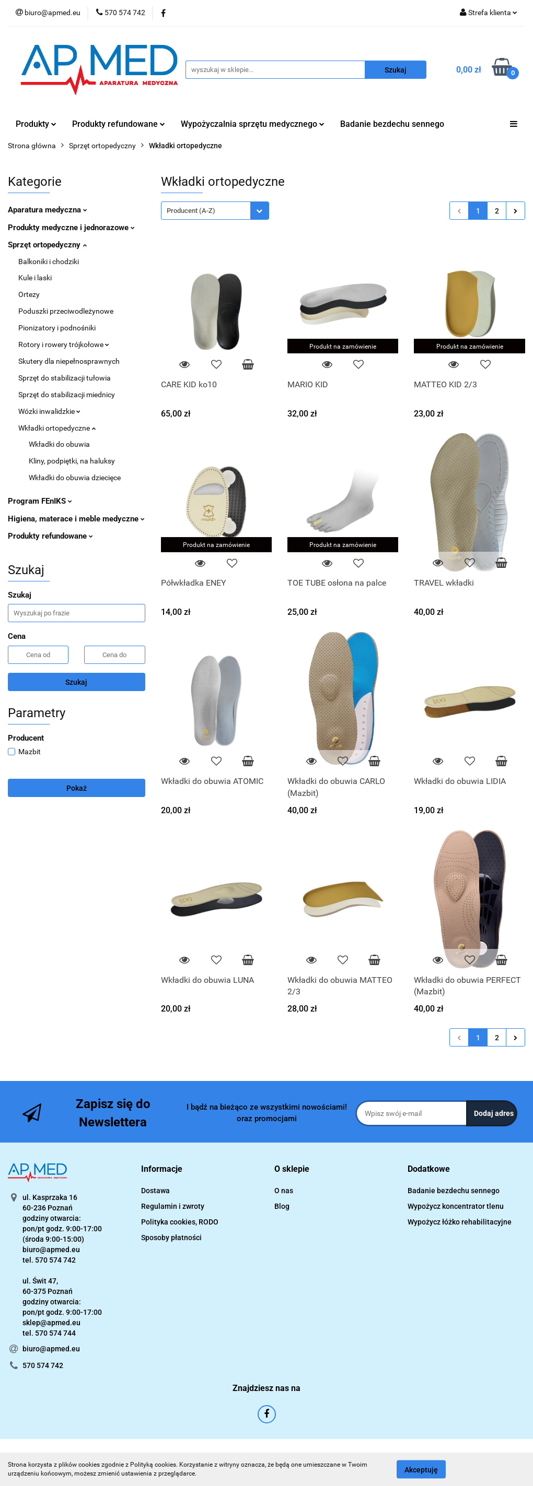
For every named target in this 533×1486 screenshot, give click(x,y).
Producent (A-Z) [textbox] (191, 211)
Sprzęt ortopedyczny (47, 244)
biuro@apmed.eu (51, 1349)
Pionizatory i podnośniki (57, 328)
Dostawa (155, 1190)
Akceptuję (421, 1469)
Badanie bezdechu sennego (392, 124)
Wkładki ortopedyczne (57, 428)
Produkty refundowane (118, 124)
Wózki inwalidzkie (49, 411)
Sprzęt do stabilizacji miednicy (66, 394)
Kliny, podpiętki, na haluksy (72, 461)
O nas (283, 1190)
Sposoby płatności (171, 1237)
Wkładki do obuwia (59, 444)
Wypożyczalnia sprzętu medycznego (253, 124)
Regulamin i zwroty (172, 1206)
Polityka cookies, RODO (179, 1222)
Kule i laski (35, 278)
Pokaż (76, 788)
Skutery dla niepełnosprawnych (69, 361)
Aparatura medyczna (47, 210)
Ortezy (29, 294)
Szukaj (76, 682)
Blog (281, 1206)
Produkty (36, 124)
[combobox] (215, 210)
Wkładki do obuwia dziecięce (75, 477)
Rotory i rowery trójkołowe (63, 344)
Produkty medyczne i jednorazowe (71, 227)
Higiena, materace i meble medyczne (76, 519)
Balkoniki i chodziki (48, 261)
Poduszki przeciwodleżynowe (65, 311)
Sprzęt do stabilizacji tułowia (64, 378)
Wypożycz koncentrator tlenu (456, 1206)
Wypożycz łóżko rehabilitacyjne (460, 1222)
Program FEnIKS (40, 501)
